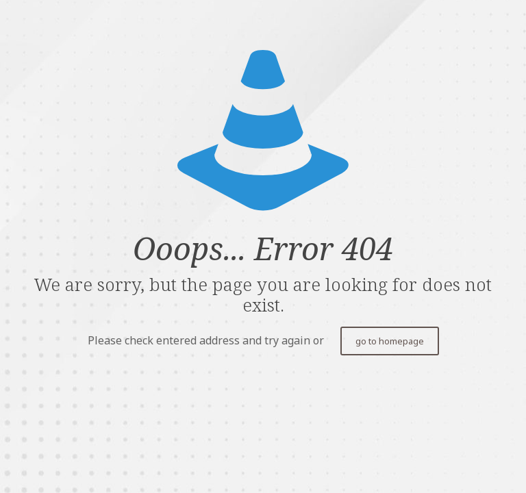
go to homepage (389, 341)
